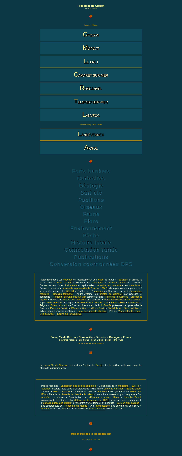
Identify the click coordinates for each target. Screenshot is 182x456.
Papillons (91, 200)
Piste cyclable (131, 308)
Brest (98, 365)
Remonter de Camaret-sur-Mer (69, 296)
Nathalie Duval (132, 397)
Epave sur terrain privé (69, 314)
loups (101, 279)
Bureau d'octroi (58, 305)
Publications (91, 257)
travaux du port (97, 408)
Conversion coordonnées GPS (91, 264)
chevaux (67, 279)
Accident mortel (116, 282)
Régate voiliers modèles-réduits (88, 308)
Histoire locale (91, 242)
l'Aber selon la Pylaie (129, 311)
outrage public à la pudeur (57, 403)
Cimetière (133, 302)
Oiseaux (91, 207)
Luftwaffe (106, 305)
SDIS (104, 288)
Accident (88, 394)
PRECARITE (118, 302)
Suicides (123, 279)
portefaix (46, 397)
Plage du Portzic (59, 308)
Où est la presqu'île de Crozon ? (91, 343)
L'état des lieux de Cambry (91, 311)
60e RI (70, 291)
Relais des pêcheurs (74, 299)
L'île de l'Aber (47, 314)
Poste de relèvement (117, 296)
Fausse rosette (61, 391)
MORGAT (91, 47)
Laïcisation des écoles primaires (78, 385)
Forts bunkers (91, 171)
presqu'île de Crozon (55, 365)
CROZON (91, 34)
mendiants (134, 285)
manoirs (98, 291)
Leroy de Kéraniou (114, 388)
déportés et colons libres (104, 397)
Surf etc (91, 193)
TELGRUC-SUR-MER (91, 101)
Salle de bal (64, 282)
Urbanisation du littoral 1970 (92, 302)
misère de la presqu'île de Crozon (81, 288)
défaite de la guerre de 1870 (91, 400)
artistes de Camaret (111, 294)
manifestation (103, 405)
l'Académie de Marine (75, 405)
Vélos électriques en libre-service (122, 299)
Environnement (91, 228)
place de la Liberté (71, 394)
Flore (91, 221)
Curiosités (91, 178)
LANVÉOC (91, 114)
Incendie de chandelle (109, 285)
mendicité (123, 385)
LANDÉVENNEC (91, 133)
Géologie (91, 185)
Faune (91, 214)
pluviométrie (70, 285)
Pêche (91, 235)
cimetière (102, 391)
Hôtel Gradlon (54, 302)
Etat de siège (133, 388)
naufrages (97, 282)
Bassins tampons (63, 294)
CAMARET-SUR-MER (91, 74)
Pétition (45, 408)
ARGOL (91, 147)
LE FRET (91, 61)
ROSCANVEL (91, 87)
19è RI (135, 385)
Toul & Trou (114, 308)
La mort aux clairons (128, 403)
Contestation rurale (91, 250)
